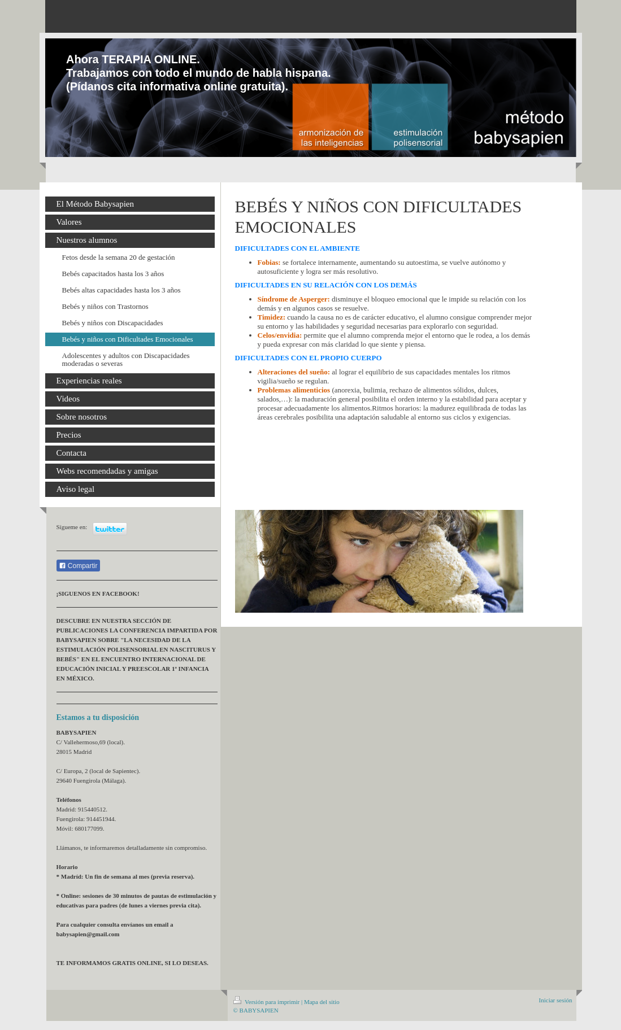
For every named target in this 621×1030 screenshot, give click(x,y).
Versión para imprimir (267, 1001)
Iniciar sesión (555, 1000)
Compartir (78, 566)
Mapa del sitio (322, 1001)
